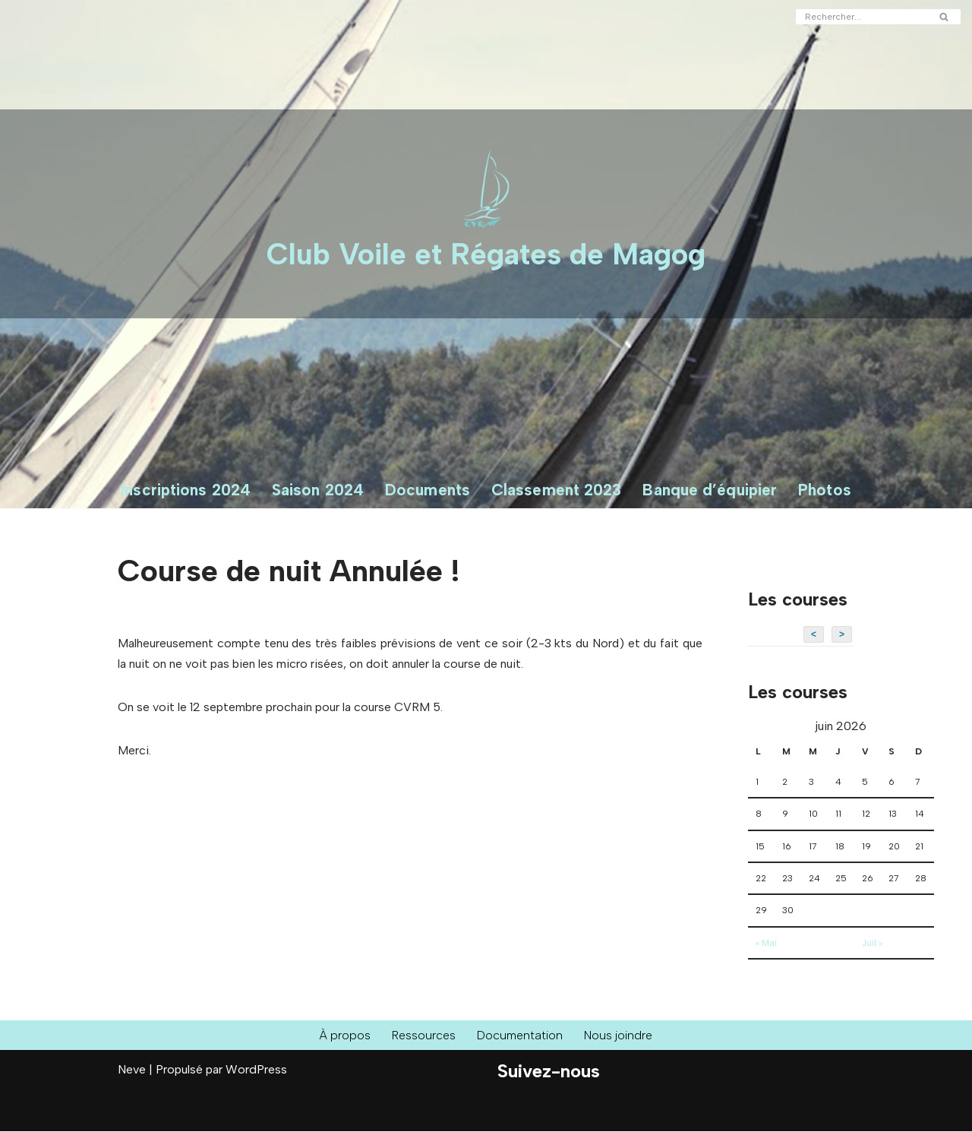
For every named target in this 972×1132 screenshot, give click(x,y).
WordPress (256, 1070)
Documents (427, 489)
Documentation (520, 1036)
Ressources (423, 1036)
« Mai (766, 943)
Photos (824, 489)
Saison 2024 (318, 489)
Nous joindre (619, 1036)
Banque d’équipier (709, 489)
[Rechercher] (861, 16)
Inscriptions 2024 (186, 489)
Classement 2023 (556, 489)
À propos (344, 1036)
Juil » (872, 943)
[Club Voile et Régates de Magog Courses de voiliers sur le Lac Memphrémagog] (486, 214)
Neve (132, 1070)
